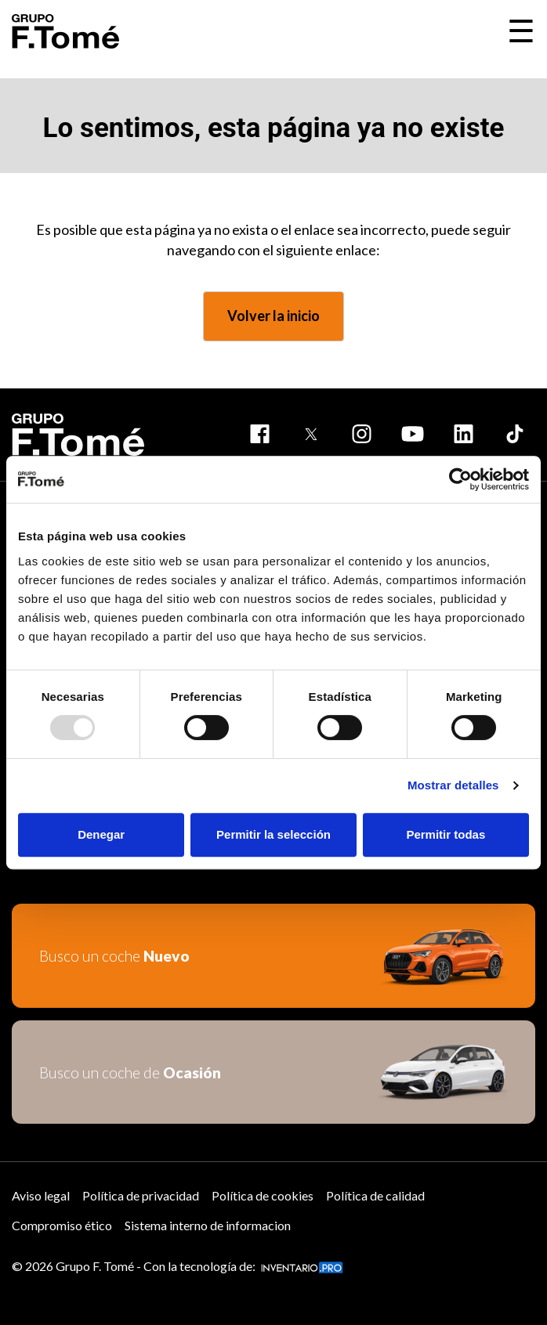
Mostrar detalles (453, 785)
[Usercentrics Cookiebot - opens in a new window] (460, 479)
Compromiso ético (62, 1225)
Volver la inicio (273, 315)
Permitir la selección (273, 834)
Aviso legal (41, 1195)
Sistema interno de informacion (208, 1225)
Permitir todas (445, 834)
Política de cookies (262, 1195)
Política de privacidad (140, 1195)
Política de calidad (375, 1195)
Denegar (101, 834)
